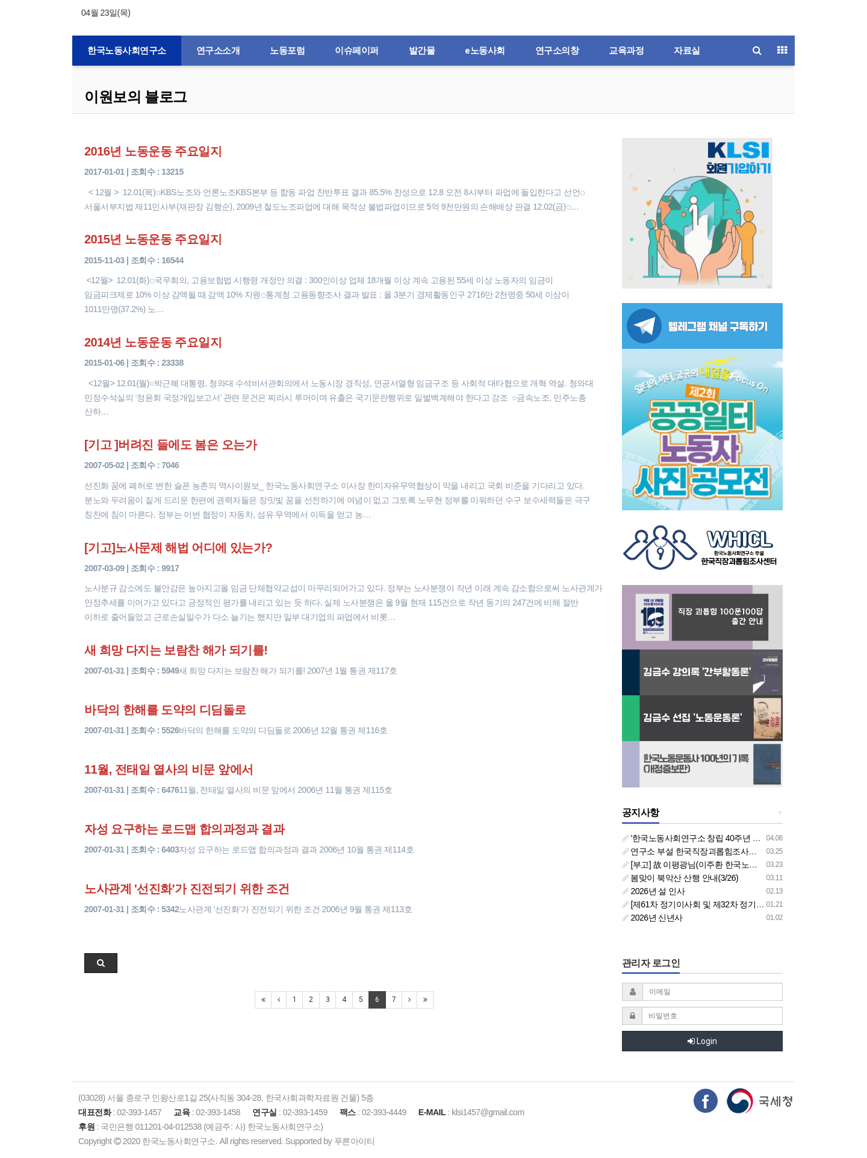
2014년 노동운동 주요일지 (153, 342)
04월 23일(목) (105, 12)
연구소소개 (218, 50)
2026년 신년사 (652, 917)
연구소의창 (557, 50)
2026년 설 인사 (653, 891)
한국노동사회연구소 (126, 50)
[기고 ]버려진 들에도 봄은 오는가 (170, 444)
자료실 (687, 50)
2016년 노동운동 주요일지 (153, 151)
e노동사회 (485, 50)
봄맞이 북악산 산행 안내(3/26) (680, 878)
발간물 (422, 50)
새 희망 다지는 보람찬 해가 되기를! (175, 650)
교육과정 (626, 50)
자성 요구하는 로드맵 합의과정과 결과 (184, 829)
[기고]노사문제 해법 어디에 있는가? (178, 547)
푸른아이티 (354, 1141)
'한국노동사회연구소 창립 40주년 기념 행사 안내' (714, 838)
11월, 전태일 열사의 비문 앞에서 (168, 769)
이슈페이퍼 (357, 50)
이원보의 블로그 (135, 97)
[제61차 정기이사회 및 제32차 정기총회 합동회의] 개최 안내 (734, 904)
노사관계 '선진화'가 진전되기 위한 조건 (187, 888)
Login (702, 1041)
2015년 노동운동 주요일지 (153, 239)
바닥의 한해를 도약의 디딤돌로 (165, 709)
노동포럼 (287, 50)
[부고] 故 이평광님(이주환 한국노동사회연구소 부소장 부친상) (737, 864)
